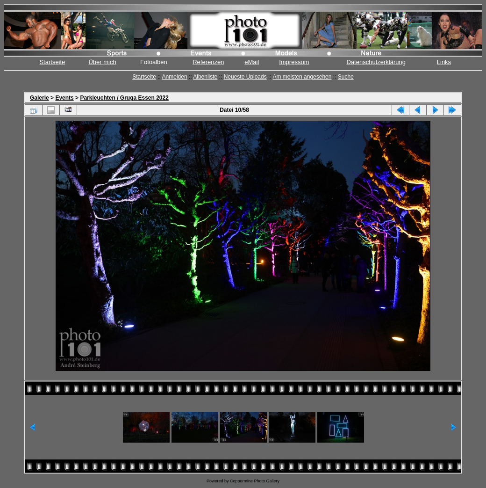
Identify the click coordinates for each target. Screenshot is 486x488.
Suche (346, 76)
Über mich (102, 62)
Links (444, 62)
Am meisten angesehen (301, 76)
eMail (251, 62)
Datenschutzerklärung (375, 62)
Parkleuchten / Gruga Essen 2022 (124, 98)
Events (64, 98)
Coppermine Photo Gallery (254, 481)
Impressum (294, 62)
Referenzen (208, 62)
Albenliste (205, 76)
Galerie (39, 98)
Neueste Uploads (245, 76)
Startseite (52, 62)
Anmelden (174, 76)
